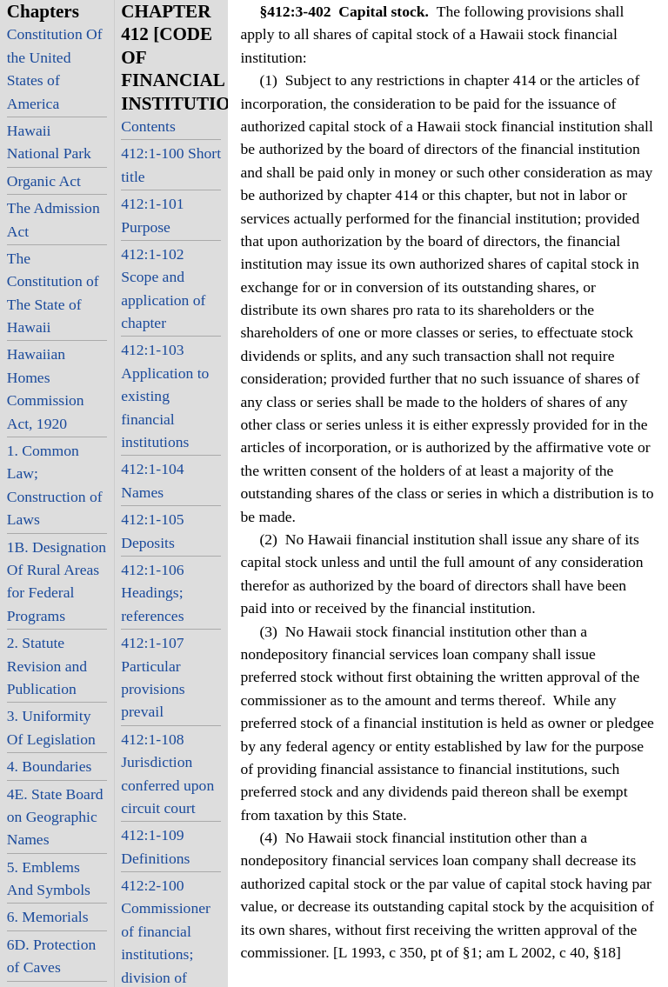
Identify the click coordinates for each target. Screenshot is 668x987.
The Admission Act (53, 219)
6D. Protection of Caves (52, 956)
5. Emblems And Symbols (48, 878)
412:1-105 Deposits (152, 530)
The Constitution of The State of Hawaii (53, 293)
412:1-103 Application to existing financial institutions (165, 395)
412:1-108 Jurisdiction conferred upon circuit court (167, 773)
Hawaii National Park (49, 142)
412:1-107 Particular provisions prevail (152, 677)
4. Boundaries (49, 766)
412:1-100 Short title (171, 164)
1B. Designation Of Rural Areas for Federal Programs (56, 581)
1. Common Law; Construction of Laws (55, 485)
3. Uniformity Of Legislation (51, 727)
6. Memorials (48, 916)
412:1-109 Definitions (155, 846)
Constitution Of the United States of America (55, 68)
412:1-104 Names (152, 480)
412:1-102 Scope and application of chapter (163, 288)
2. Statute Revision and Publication (47, 665)
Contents (148, 126)
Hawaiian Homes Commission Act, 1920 (45, 388)
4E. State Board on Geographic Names (55, 817)
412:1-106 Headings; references (152, 592)
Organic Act (44, 181)
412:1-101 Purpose (152, 215)
